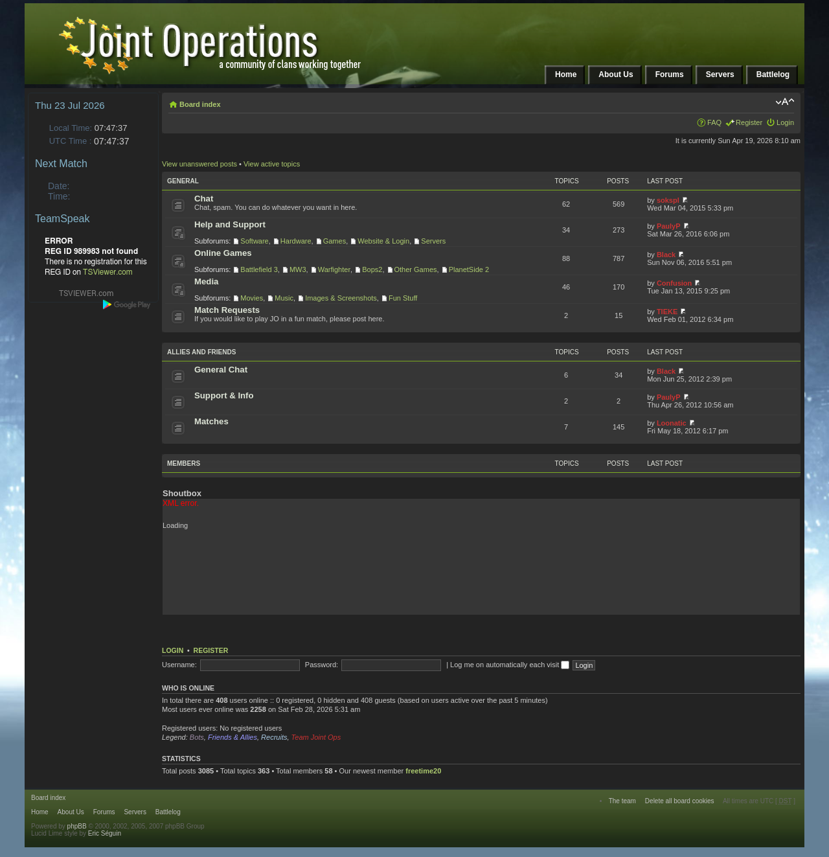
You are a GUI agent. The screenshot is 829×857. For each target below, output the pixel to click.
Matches (211, 421)
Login (785, 122)
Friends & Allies (232, 737)
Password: (321, 664)
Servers (433, 241)
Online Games (223, 253)
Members (183, 463)
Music (284, 298)
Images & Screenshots (341, 298)
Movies (251, 298)
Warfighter (334, 269)
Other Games (415, 269)
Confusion (674, 283)
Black (666, 254)
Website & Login (383, 241)
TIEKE (667, 311)
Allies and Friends (201, 352)
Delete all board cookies (679, 801)
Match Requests (227, 310)
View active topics (272, 164)
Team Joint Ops (316, 737)
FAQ (714, 122)
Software (254, 241)
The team (622, 801)
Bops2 (372, 269)
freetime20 (423, 771)
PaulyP (669, 226)
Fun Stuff (403, 298)
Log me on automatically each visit (509, 664)
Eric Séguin (104, 833)
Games (334, 241)
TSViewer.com (108, 272)
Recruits (274, 737)
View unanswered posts (199, 164)
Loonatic (672, 423)
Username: (179, 664)
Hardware (296, 241)
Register (749, 122)
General (183, 181)
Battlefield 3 (258, 269)
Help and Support (230, 224)
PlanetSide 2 (469, 269)
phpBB (77, 826)
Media (206, 281)
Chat (203, 198)
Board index (200, 104)
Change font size (784, 102)
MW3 (298, 269)
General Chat (220, 369)
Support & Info (224, 395)
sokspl (668, 200)
